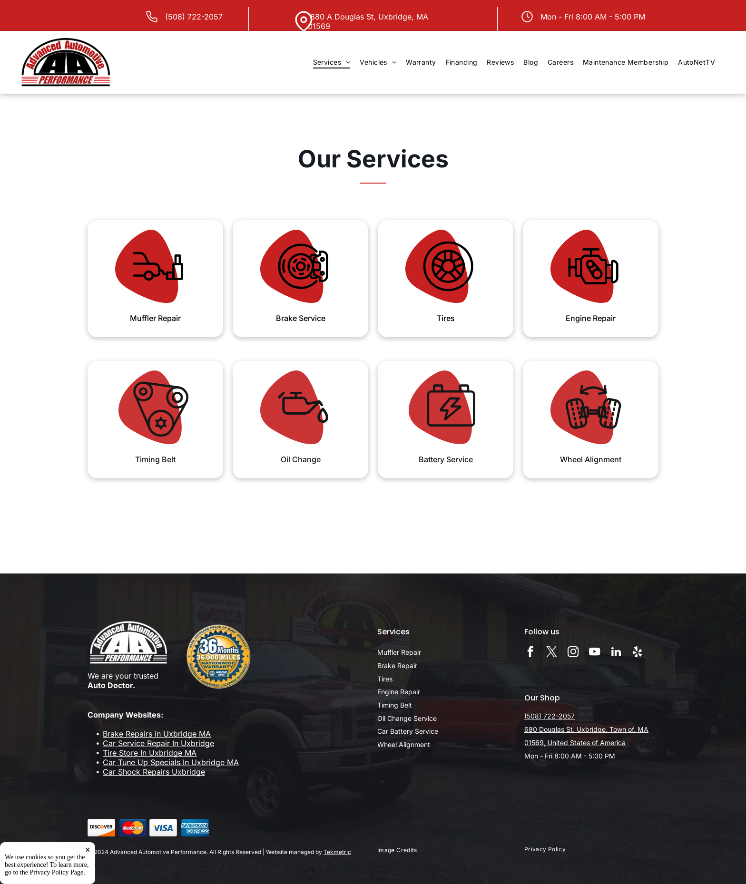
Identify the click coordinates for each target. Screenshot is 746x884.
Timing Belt (155, 459)
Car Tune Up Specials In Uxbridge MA (171, 762)
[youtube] (594, 652)
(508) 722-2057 (194, 16)
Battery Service (446, 459)
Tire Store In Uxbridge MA (149, 753)
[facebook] (530, 652)
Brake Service (300, 318)
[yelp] (637, 652)
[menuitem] (331, 62)
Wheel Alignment (590, 459)
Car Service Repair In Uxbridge (158, 743)
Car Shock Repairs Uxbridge (154, 772)
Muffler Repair (155, 318)
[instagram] (573, 652)
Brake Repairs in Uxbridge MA (157, 733)
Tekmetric (337, 851)
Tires (446, 318)
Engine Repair (591, 318)
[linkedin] (616, 652)
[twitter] (551, 652)
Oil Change (301, 459)
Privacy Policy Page (57, 872)
